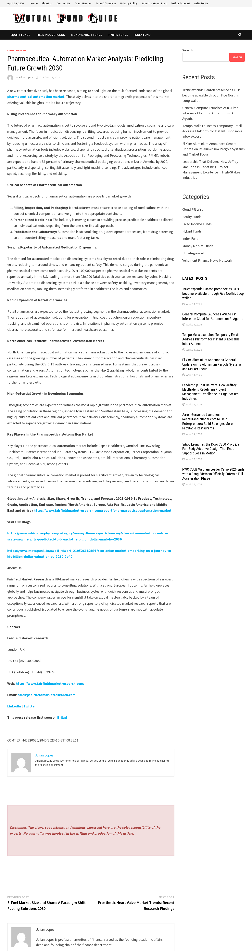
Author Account (180, 3)
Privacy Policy (128, 3)
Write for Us (201, 3)
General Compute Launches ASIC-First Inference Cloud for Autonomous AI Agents (210, 113)
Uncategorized (193, 253)
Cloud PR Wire (16, 50)
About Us (47, 3)
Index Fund (142, 35)
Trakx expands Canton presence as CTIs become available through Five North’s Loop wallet (211, 95)
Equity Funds (20, 35)
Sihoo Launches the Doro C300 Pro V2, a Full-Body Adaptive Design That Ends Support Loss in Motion (210, 448)
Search (187, 50)
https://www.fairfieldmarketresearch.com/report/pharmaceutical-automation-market (102, 510)
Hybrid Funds (118, 35)
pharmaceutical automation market (35, 96)
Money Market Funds (86, 35)
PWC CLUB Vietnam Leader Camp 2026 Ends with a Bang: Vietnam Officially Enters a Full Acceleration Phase (213, 473)
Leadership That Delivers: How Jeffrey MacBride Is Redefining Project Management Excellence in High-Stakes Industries (210, 392)
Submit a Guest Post (154, 3)
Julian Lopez (25, 77)
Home (34, 3)
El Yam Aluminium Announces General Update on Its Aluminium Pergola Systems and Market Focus (213, 149)
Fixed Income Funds (51, 35)
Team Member (83, 3)
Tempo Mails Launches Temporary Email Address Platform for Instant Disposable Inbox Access (212, 131)
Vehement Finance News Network (207, 260)
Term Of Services (105, 3)
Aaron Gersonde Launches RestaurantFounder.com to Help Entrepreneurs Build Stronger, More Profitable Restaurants (207, 421)
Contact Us (63, 3)
